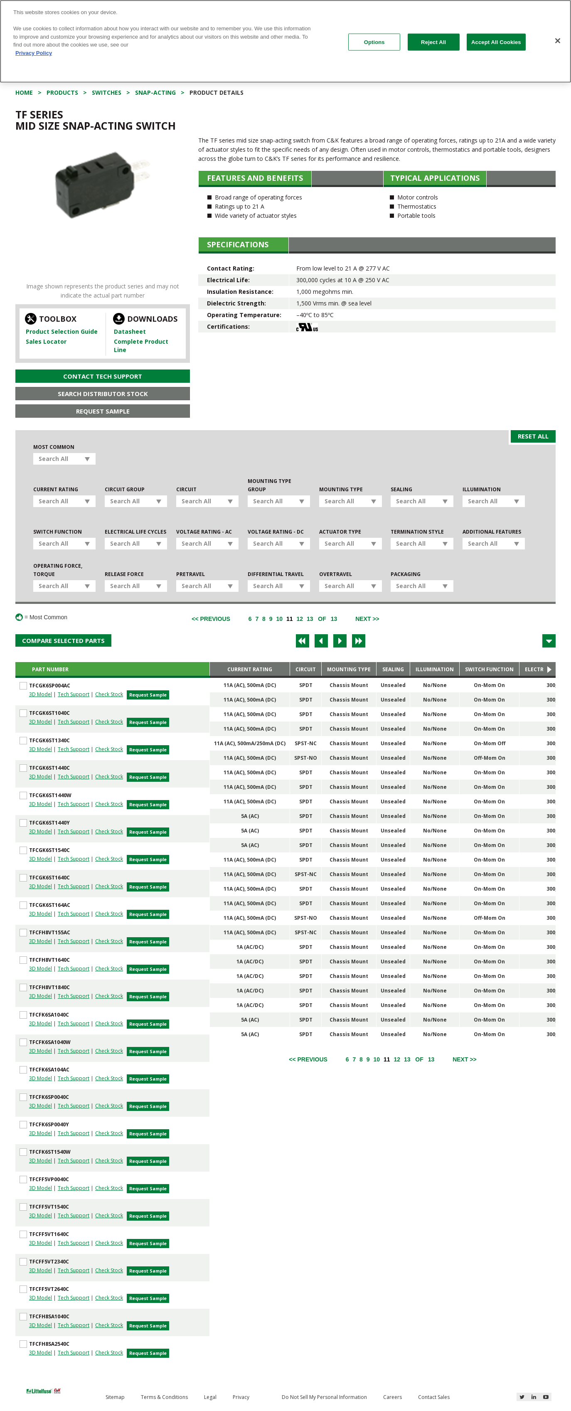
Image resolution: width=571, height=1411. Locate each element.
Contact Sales (434, 1397)
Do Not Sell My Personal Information (324, 1397)
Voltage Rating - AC (204, 531)
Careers (392, 1397)
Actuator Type (340, 531)
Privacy (241, 1397)
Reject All (433, 42)
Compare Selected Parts (63, 640)
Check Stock (109, 694)
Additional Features (492, 531)
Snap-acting (155, 92)
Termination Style (417, 531)
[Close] (558, 41)
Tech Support (73, 694)
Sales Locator (46, 341)
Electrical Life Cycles (135, 531)
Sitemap (115, 1397)
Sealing (401, 489)
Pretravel (190, 574)
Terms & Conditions (164, 1397)
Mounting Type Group (269, 485)
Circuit (186, 489)
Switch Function (57, 531)
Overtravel (335, 574)
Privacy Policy (33, 53)
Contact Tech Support (102, 376)
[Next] (367, 618)
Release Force (124, 574)
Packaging (406, 574)
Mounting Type (341, 489)
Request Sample (103, 411)
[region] (285, 41)
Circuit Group (125, 489)
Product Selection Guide (62, 331)
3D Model (40, 694)
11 (289, 619)
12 (299, 619)
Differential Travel (276, 574)
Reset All (533, 436)
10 (279, 619)
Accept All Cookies (496, 42)
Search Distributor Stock (103, 393)
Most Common (53, 447)
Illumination (482, 489)
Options (374, 42)
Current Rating (55, 489)
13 (310, 619)
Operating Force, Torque (57, 570)
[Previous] (210, 618)
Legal (210, 1397)
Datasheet (130, 331)
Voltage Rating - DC (276, 531)
